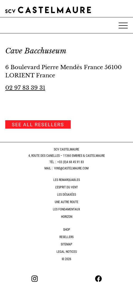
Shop (66, 229)
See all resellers (38, 124)
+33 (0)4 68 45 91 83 (70, 162)
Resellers (66, 237)
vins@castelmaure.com (71, 168)
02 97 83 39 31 (25, 87)
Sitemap (66, 244)
